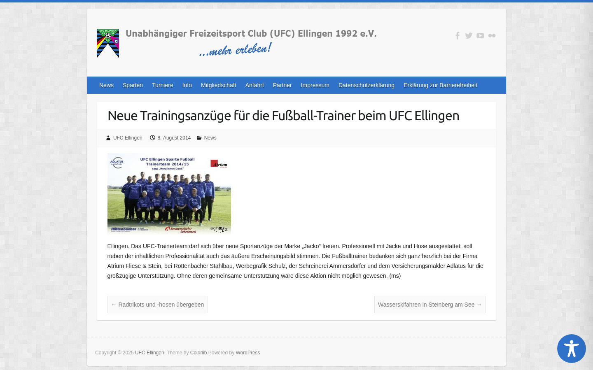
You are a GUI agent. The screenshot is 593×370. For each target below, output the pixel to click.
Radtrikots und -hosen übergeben (157, 304)
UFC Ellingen (127, 138)
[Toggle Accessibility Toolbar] (571, 348)
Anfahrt (254, 85)
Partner (282, 85)
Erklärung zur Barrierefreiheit (440, 85)
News (106, 85)
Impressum (315, 85)
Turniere (162, 85)
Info (187, 85)
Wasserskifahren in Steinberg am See (430, 304)
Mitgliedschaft (218, 85)
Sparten (133, 85)
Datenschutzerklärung (367, 85)
